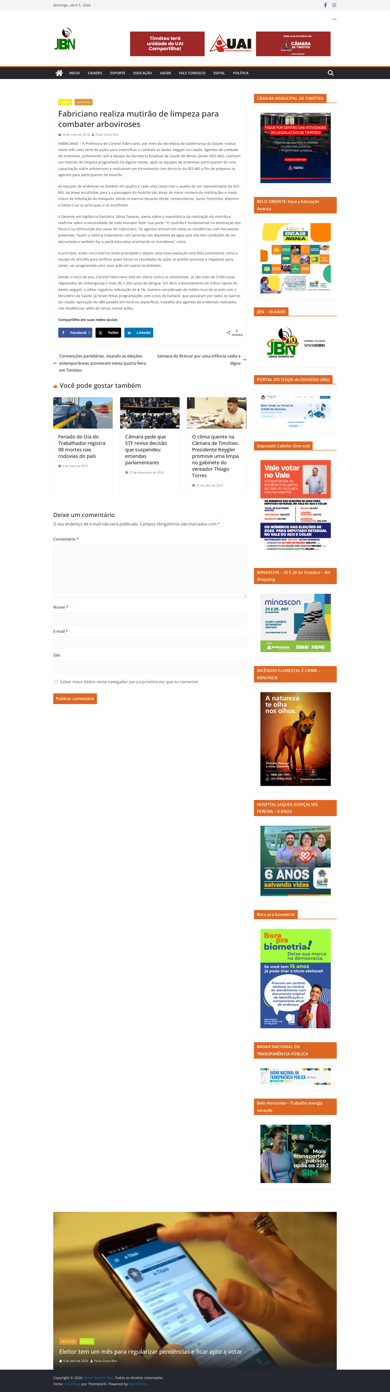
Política (240, 73)
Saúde (165, 73)
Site (56, 655)
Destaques (84, 102)
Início (74, 73)
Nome (60, 607)
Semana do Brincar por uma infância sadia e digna (201, 359)
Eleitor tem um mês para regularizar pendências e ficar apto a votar (155, 1351)
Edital (219, 73)
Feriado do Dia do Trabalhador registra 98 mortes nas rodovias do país (81, 446)
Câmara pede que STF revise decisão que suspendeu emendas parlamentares (146, 449)
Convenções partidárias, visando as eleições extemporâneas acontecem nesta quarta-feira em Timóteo (99, 363)
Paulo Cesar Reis (107, 134)
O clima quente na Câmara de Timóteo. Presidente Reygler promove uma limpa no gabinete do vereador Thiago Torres (215, 456)
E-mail (60, 631)
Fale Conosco (192, 73)
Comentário (66, 539)
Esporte (117, 73)
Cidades (95, 73)
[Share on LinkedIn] (138, 333)
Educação (142, 73)
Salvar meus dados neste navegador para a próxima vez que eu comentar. (129, 681)
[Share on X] (108, 333)
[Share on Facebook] (75, 333)
